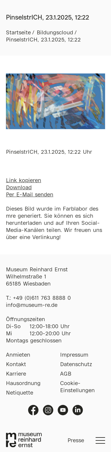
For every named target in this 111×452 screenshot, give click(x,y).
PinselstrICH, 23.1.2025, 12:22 (43, 40)
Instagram (48, 410)
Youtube (63, 410)
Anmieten (18, 355)
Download (19, 187)
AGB (65, 374)
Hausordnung (23, 383)
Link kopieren (23, 180)
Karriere (16, 374)
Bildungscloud (55, 33)
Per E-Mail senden (29, 195)
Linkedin (78, 410)
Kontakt (16, 364)
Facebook (33, 410)
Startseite (18, 33)
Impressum (74, 355)
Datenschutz (76, 364)
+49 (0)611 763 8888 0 (42, 298)
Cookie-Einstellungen (77, 387)
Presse (75, 440)
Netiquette (19, 393)
